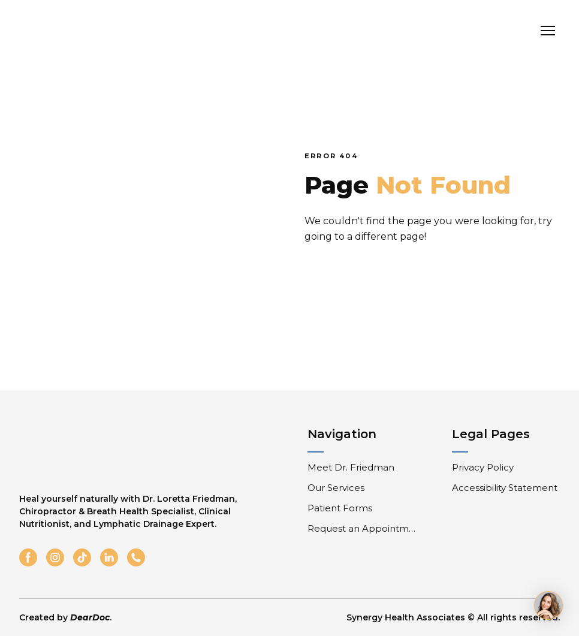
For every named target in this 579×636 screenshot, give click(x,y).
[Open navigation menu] (548, 31)
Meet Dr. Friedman (350, 467)
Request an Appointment (363, 528)
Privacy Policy (483, 467)
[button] (28, 557)
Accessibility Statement (504, 487)
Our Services (335, 487)
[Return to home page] (87, 31)
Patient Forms (339, 508)
